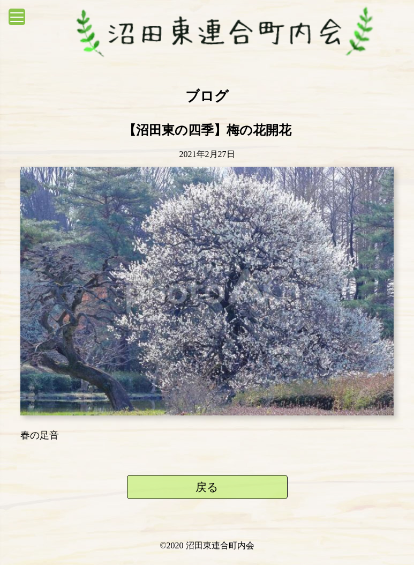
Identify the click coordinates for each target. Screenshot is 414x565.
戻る (207, 487)
